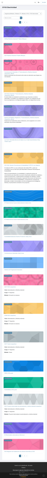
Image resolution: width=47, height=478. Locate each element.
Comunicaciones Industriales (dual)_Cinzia (14, 252)
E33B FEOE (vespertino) (10, 314)
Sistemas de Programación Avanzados (13, 269)
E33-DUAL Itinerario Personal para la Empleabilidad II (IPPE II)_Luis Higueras (22, 164)
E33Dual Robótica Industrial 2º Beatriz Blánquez (15, 39)
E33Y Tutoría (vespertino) (10, 343)
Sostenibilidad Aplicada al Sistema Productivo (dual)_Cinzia (18, 236)
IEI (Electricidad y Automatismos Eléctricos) (14, 433)
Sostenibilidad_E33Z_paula (10, 388)
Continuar (23, 476)
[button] (35, 2)
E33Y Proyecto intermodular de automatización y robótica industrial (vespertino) (23, 405)
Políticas (23, 466)
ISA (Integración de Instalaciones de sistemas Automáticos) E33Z (19, 450)
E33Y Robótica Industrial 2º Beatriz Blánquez (14, 55)
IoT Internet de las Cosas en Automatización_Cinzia (16, 218)
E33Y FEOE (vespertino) (10, 286)
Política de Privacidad (23, 475)
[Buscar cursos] (12, 18)
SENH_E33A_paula (8, 372)
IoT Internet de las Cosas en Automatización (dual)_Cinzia (17, 202)
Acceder (44, 2)
